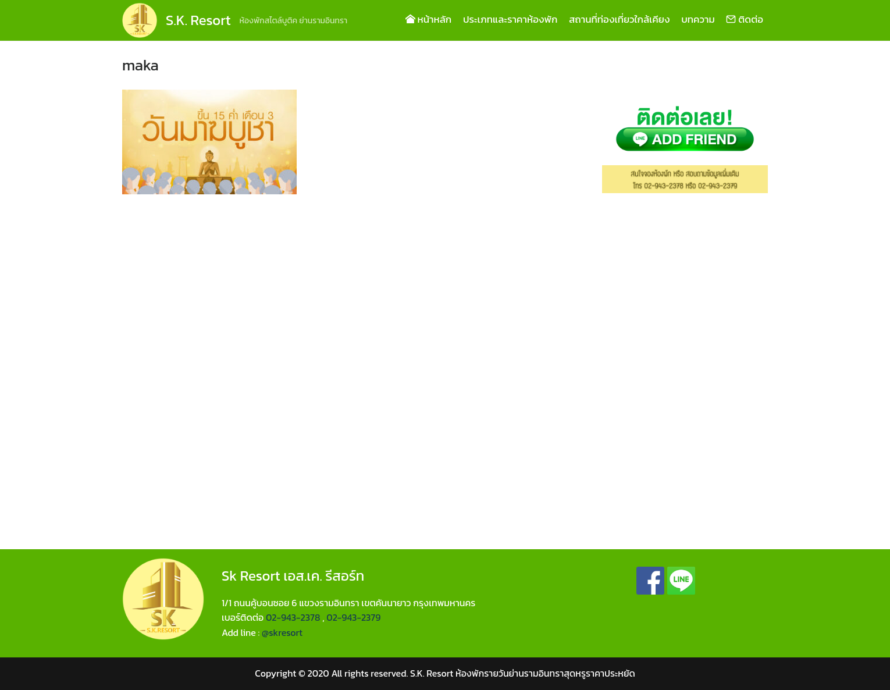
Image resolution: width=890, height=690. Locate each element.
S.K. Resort (198, 20)
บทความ (698, 19)
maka (140, 65)
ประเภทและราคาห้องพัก (510, 19)
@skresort (282, 632)
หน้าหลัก (428, 19)
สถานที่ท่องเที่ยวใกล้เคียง (619, 19)
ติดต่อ (744, 19)
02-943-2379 (353, 617)
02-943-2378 (293, 617)
